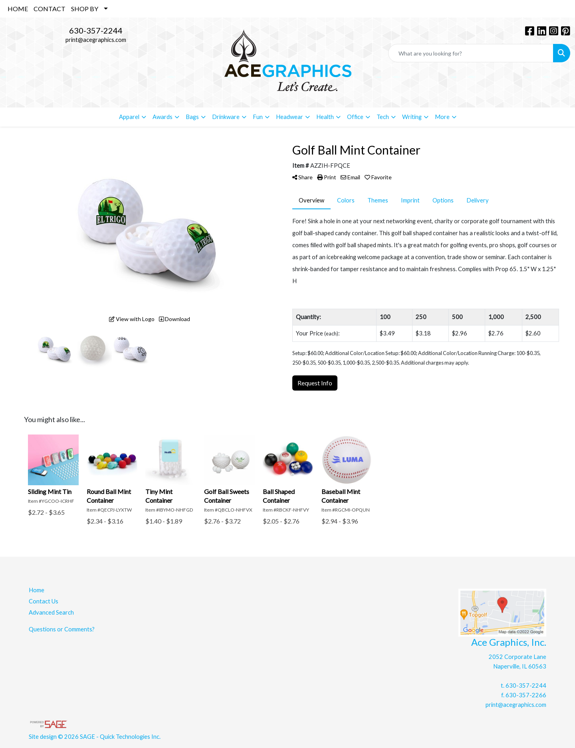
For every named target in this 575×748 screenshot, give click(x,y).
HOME (18, 8)
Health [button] (325, 116)
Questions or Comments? (62, 629)
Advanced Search (51, 612)
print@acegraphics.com (95, 39)
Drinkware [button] (226, 116)
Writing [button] (412, 116)
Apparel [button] (129, 116)
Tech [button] (383, 116)
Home (36, 590)
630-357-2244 (96, 30)
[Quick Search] (470, 53)
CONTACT (49, 8)
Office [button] (355, 116)
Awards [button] (162, 116)
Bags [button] (192, 116)
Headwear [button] (289, 116)
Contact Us (43, 601)
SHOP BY (84, 8)
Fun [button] (258, 116)
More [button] (442, 116)
